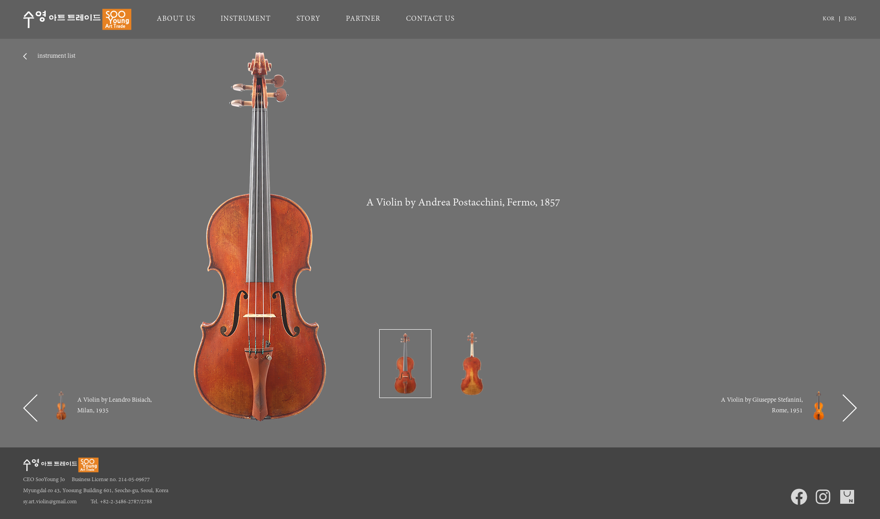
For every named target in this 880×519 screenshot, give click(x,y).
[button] (30, 408)
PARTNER (363, 19)
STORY (308, 19)
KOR (829, 19)
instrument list (55, 56)
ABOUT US (176, 19)
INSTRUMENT (246, 19)
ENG (850, 19)
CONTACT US (430, 19)
